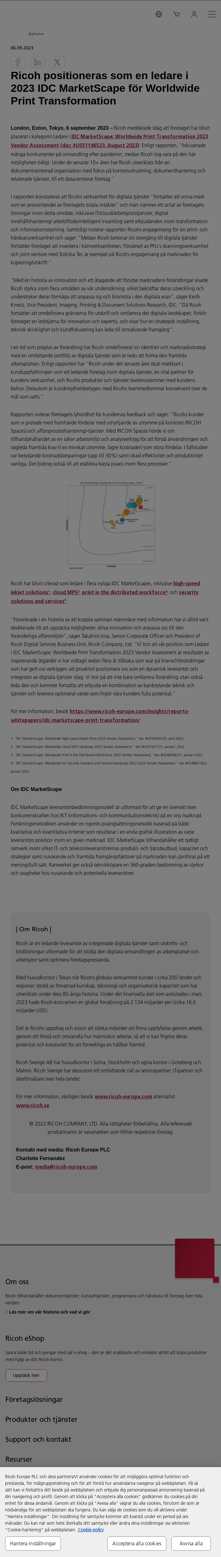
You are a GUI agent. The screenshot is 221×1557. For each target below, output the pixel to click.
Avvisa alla (191, 1543)
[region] (110, 1512)
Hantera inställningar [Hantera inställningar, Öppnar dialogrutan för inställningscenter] (33, 1543)
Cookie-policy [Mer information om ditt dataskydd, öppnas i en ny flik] (91, 1530)
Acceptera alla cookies (136, 1543)
